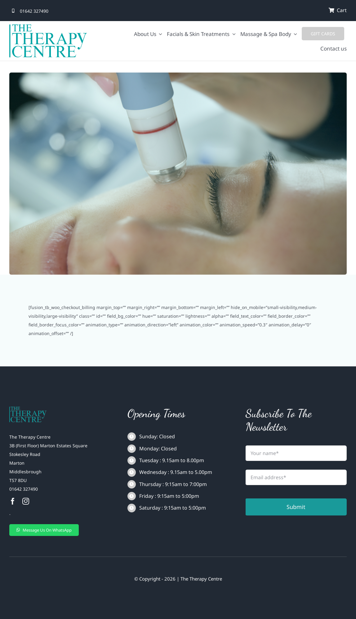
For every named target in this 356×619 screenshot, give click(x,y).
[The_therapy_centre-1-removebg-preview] (28, 409)
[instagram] (25, 501)
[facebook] (12, 501)
